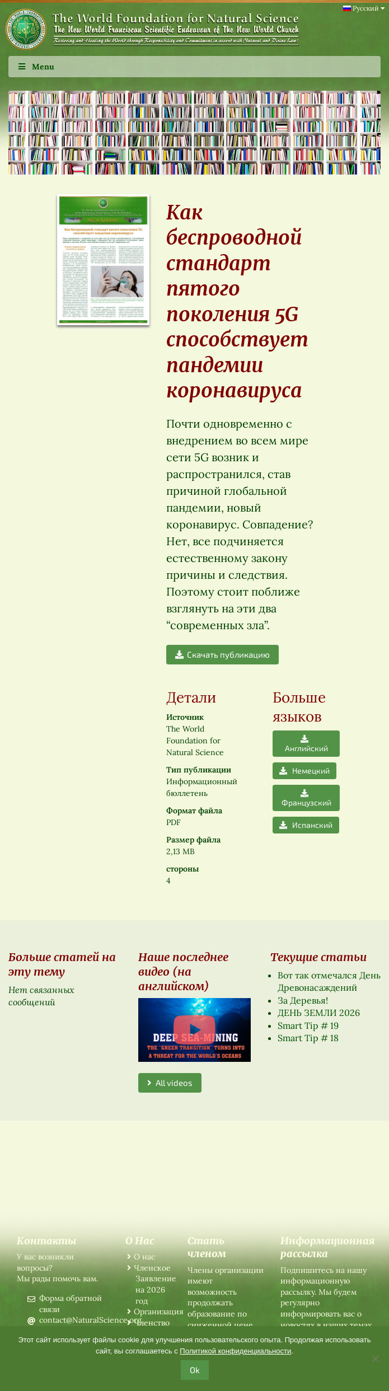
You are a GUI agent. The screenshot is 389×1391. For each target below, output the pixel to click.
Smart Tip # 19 (308, 1025)
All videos (170, 1083)
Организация (159, 1311)
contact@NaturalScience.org (90, 1320)
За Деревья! (303, 1000)
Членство (152, 1323)
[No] (375, 1358)
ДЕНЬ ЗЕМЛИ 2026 (319, 1012)
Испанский (305, 825)
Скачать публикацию (222, 654)
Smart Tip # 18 (308, 1037)
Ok (195, 1370)
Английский (306, 743)
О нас (144, 1257)
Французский (306, 797)
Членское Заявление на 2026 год (155, 1284)
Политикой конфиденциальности (235, 1351)
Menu (35, 67)
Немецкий (304, 770)
